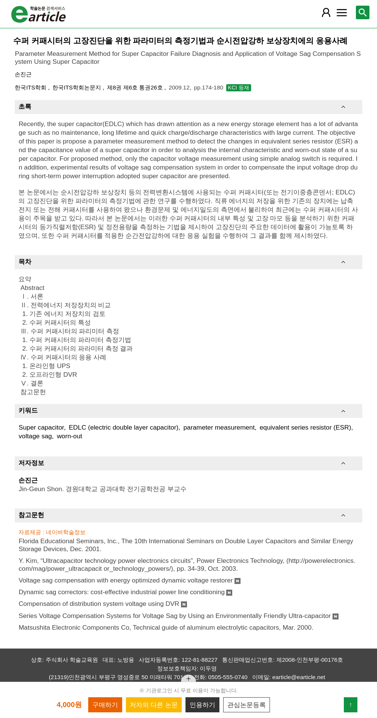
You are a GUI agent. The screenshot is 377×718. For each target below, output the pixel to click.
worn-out (69, 436)
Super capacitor (41, 427)
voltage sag (35, 436)
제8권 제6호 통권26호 (135, 87)
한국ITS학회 (31, 87)
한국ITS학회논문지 (77, 87)
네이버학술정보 (66, 532)
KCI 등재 (238, 88)
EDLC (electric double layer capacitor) (124, 427)
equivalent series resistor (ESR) (305, 427)
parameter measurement (218, 427)
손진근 (23, 74)
